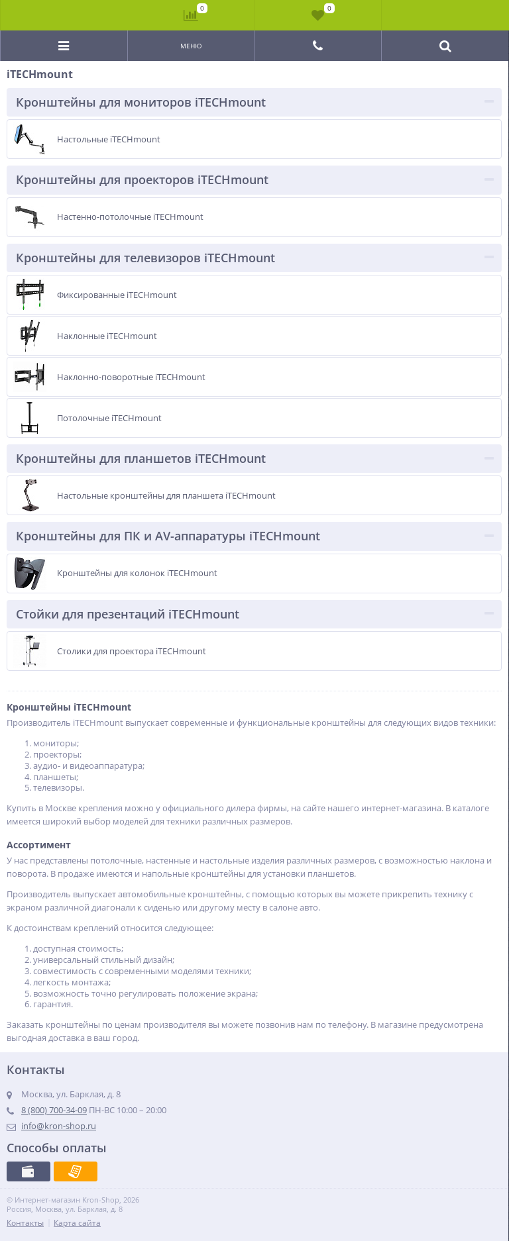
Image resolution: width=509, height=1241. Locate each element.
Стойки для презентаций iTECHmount (127, 614)
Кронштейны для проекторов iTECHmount (142, 179)
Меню (191, 45)
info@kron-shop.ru (58, 1126)
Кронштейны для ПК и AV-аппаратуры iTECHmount (168, 536)
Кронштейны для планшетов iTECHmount (141, 458)
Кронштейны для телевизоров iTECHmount (145, 258)
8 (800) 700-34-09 (54, 1110)
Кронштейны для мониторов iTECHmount (141, 102)
